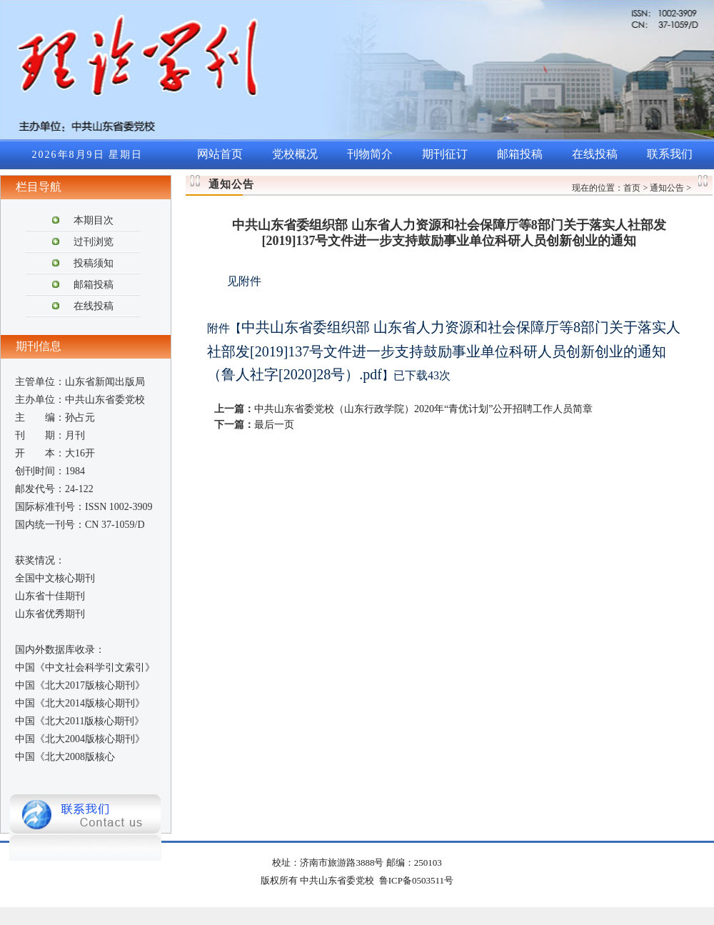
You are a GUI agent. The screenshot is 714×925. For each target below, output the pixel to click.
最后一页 (274, 424)
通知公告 (667, 188)
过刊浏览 (94, 241)
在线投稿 (595, 154)
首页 (631, 188)
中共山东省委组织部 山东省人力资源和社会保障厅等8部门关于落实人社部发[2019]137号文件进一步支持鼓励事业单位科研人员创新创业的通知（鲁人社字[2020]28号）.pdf (443, 350)
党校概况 (295, 154)
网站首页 (220, 154)
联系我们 (670, 154)
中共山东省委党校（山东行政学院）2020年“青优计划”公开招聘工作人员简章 (423, 409)
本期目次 (94, 220)
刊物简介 (370, 154)
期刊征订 (445, 154)
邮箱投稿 (520, 154)
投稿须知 (94, 263)
